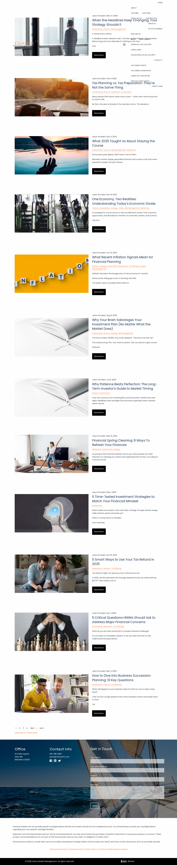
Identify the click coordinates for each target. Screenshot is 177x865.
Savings (114, 208)
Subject (102, 775)
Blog (133, 39)
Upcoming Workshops (141, 70)
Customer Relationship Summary (113, 849)
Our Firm (135, 13)
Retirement (115, 92)
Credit (121, 208)
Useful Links (136, 49)
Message (103, 784)
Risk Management (118, 150)
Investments (126, 92)
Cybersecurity (75, 849)
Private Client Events (140, 81)
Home (160, 2)
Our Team (146, 13)
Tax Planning (97, 92)
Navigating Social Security (143, 55)
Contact (158, 60)
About (134, 8)
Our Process (151, 18)
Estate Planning (155, 29)
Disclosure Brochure (58, 849)
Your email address (107, 766)
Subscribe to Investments (26, 732)
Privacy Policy (90, 849)
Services (152, 23)
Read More (99, 113)
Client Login (157, 86)
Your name (104, 757)
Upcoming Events (138, 65)
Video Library (144, 39)
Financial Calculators (141, 44)
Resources (136, 34)
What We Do (136, 18)
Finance (107, 92)
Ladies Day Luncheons (140, 76)
